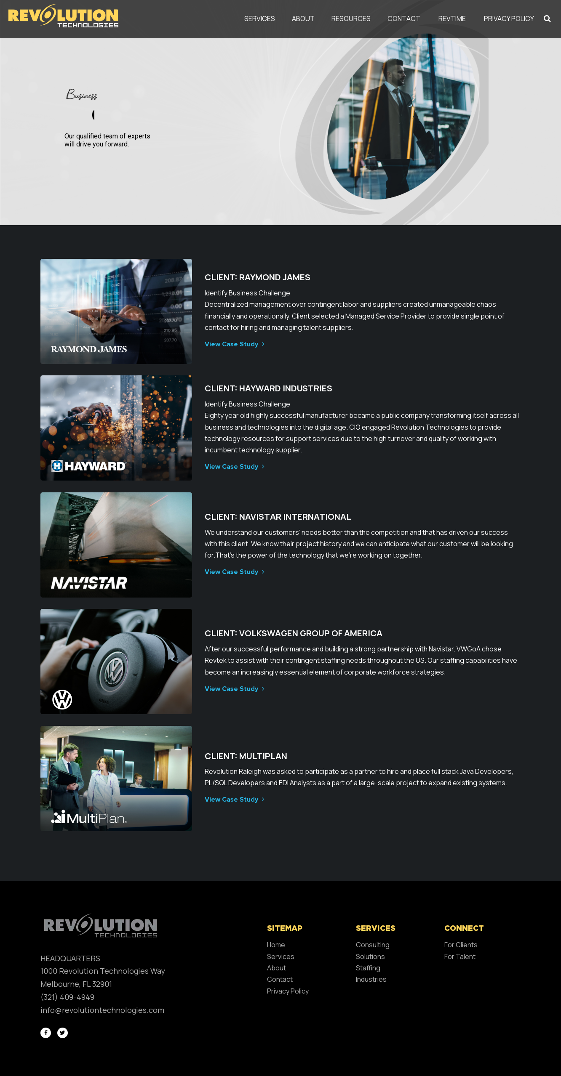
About (303, 18)
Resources (351, 18)
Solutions (370, 956)
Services (259, 18)
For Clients (461, 944)
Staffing (368, 967)
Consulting (373, 944)
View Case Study (233, 344)
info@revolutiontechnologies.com (102, 1010)
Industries (371, 979)
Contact (403, 18)
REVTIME (452, 18)
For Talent (460, 956)
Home (276, 944)
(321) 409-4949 (67, 997)
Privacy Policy (509, 18)
